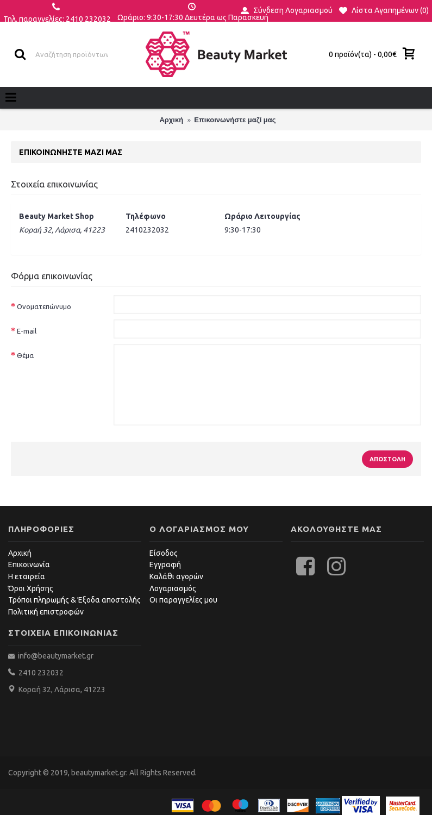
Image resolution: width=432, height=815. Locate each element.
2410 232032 (41, 672)
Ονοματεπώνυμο (44, 306)
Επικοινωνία (29, 564)
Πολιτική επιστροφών (46, 611)
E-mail (26, 331)
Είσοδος (163, 553)
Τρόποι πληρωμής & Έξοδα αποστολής (74, 599)
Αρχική (20, 553)
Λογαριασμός (172, 588)
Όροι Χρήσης (30, 588)
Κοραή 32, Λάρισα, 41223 (61, 689)
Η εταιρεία (26, 576)
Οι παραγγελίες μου (183, 599)
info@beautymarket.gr (54, 655)
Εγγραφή (165, 564)
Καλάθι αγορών (176, 576)
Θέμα (25, 355)
